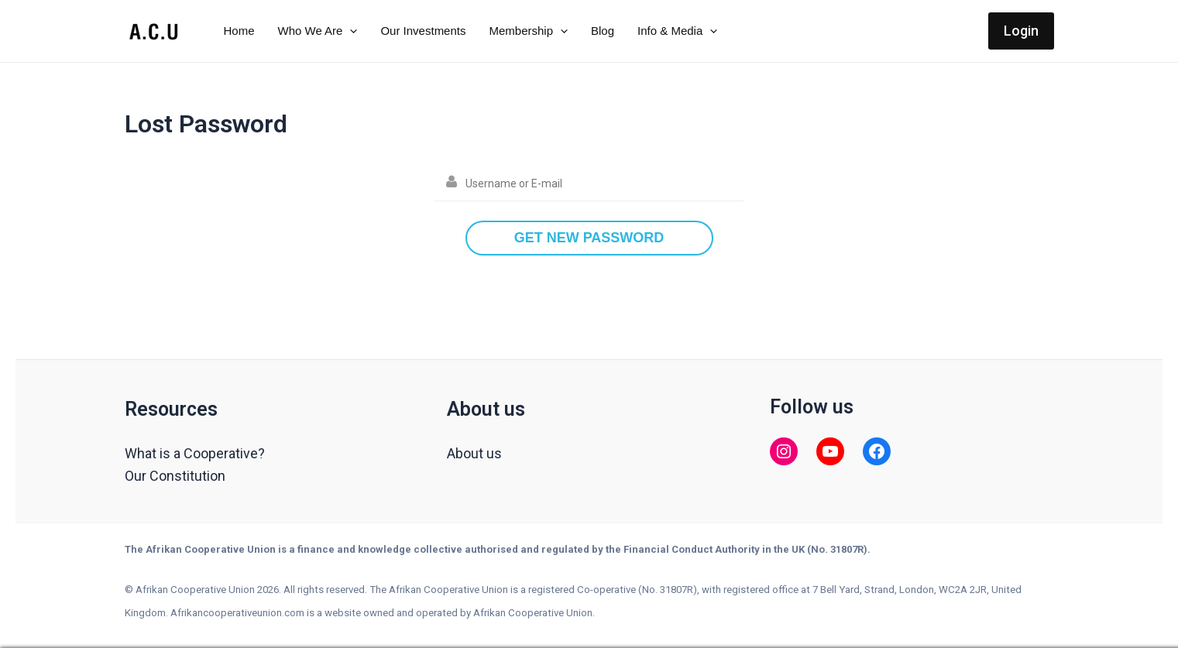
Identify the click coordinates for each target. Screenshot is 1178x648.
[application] (349, 31)
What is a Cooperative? (195, 453)
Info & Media (677, 31)
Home (239, 30)
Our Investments (422, 30)
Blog (602, 30)
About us (474, 453)
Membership (528, 31)
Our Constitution (175, 476)
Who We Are (318, 31)
